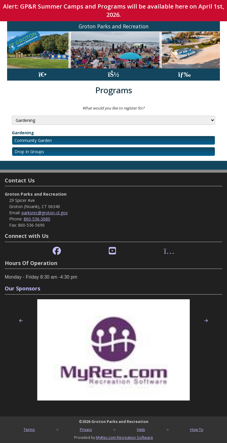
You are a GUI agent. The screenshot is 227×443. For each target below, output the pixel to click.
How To (196, 429)
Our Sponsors (22, 288)
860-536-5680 (37, 219)
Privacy (86, 429)
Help (141, 429)
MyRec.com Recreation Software (124, 437)
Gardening (23, 132)
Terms (29, 429)
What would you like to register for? (113, 108)
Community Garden (33, 140)
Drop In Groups (29, 151)
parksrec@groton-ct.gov (45, 212)
